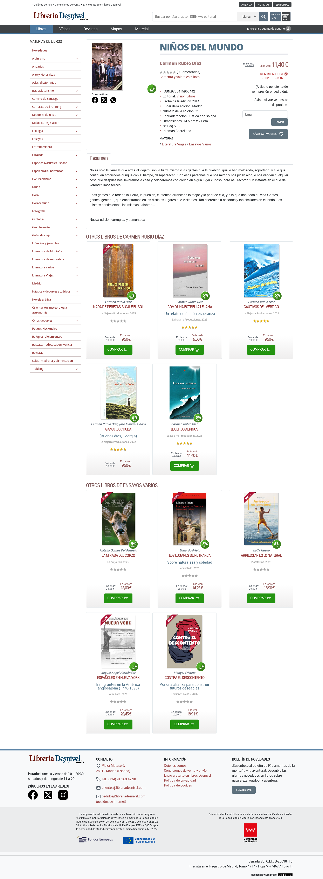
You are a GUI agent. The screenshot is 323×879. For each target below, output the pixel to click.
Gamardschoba (118, 429)
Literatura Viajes (174, 144)
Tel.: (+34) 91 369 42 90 (116, 779)
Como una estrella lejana (189, 307)
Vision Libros (186, 96)
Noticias (264, 4)
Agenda (246, 4)
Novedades (39, 50)
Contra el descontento (184, 677)
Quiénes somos (43, 4)
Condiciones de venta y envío (185, 770)
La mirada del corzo (118, 555)
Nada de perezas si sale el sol (118, 307)
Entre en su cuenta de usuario (269, 28)
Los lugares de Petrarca (190, 555)
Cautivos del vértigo (261, 307)
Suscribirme (244, 790)
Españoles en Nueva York (118, 677)
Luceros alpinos (184, 429)
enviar (279, 122)
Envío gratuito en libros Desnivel (102, 4)
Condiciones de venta (67, 4)
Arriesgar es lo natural (261, 555)
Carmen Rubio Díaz (180, 63)
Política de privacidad (180, 780)
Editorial (282, 4)
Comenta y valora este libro (180, 77)
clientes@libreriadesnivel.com (120, 787)
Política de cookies (178, 785)
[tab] (98, 159)
